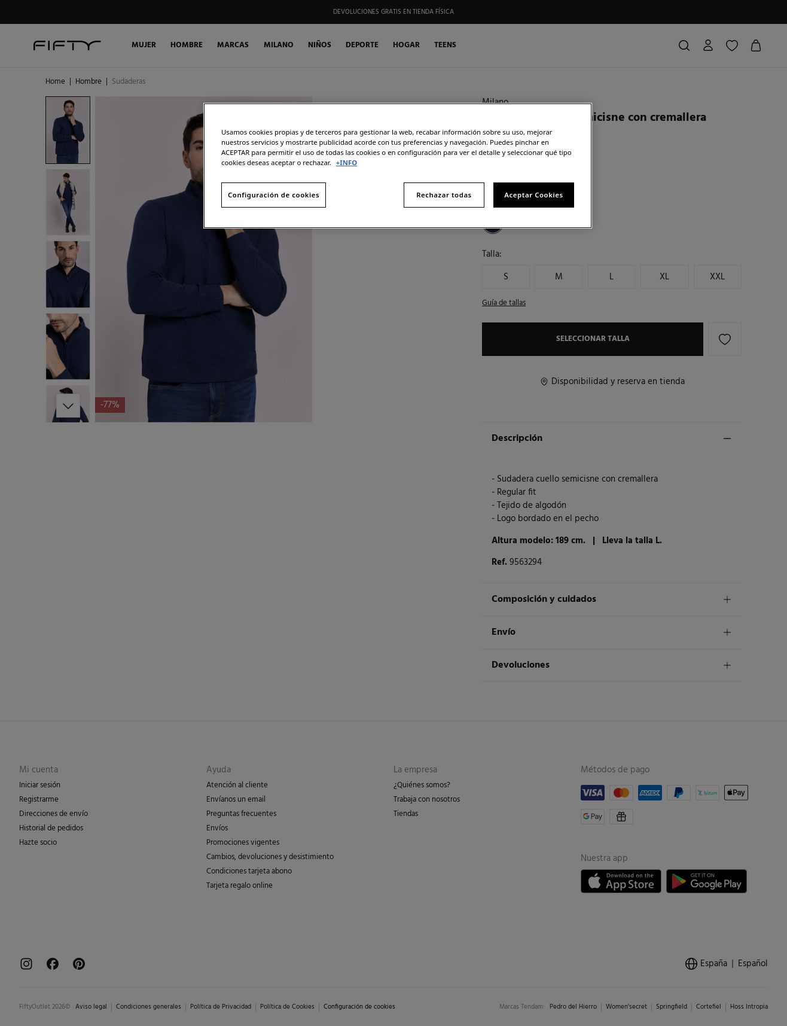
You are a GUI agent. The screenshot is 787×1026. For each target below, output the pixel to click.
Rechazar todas (444, 194)
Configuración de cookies (273, 194)
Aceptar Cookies (533, 194)
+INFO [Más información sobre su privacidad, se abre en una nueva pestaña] (346, 162)
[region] (397, 166)
